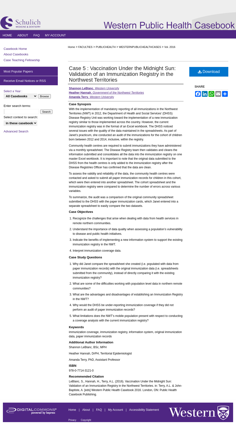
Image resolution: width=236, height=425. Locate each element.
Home (71, 47)
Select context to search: (21, 117)
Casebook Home (15, 49)
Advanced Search (16, 131)
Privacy (72, 420)
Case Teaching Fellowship (22, 60)
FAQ (99, 410)
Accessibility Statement (144, 410)
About (86, 410)
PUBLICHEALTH (106, 47)
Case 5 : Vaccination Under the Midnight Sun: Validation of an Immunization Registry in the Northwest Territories (122, 74)
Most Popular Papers (18, 71)
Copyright (86, 420)
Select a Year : (13, 91)
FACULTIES (85, 47)
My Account (116, 410)
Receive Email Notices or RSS (25, 81)
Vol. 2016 (169, 47)
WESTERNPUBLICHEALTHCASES (140, 47)
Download (209, 72)
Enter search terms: (17, 106)
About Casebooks (16, 54)
